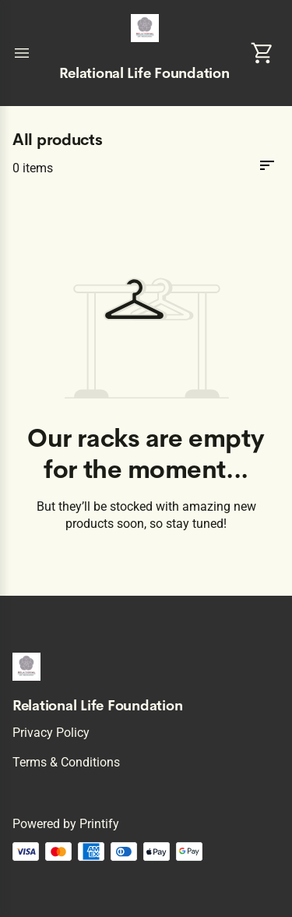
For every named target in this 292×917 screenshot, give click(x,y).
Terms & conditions (66, 762)
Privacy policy (51, 732)
